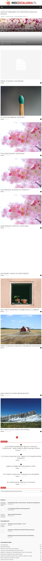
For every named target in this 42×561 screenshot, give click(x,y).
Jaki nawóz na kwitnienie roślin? (15, 371)
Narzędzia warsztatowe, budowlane (20, 16)
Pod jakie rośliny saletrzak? (13, 154)
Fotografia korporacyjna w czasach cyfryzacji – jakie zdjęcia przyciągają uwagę (21, 425)
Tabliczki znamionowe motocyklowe (12, 528)
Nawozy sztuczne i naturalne (10, 526)
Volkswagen (4, 522)
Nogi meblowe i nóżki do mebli (10, 535)
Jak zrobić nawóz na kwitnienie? (15, 262)
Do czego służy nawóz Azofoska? (15, 407)
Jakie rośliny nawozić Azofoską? (15, 226)
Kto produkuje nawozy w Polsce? (21, 460)
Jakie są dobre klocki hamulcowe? (21, 444)
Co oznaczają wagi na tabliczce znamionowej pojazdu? (21, 435)
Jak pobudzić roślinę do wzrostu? (15, 190)
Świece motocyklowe (7, 537)
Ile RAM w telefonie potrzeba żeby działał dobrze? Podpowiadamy (21, 513)
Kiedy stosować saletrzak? (12, 81)
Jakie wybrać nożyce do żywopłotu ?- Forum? (17, 501)
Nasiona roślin (5, 524)
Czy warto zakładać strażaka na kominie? (21, 452)
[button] (40, 7)
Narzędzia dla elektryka (9, 16)
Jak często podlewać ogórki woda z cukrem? (20, 298)
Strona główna (3, 10)
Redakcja (2, 30)
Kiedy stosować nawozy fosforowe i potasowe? (21, 335)
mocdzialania (17, 427)
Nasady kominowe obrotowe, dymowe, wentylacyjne (16, 533)
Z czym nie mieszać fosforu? (13, 117)
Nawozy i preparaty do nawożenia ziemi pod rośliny (16, 530)
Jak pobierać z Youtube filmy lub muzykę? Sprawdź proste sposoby (21, 507)
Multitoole (2, 16)
